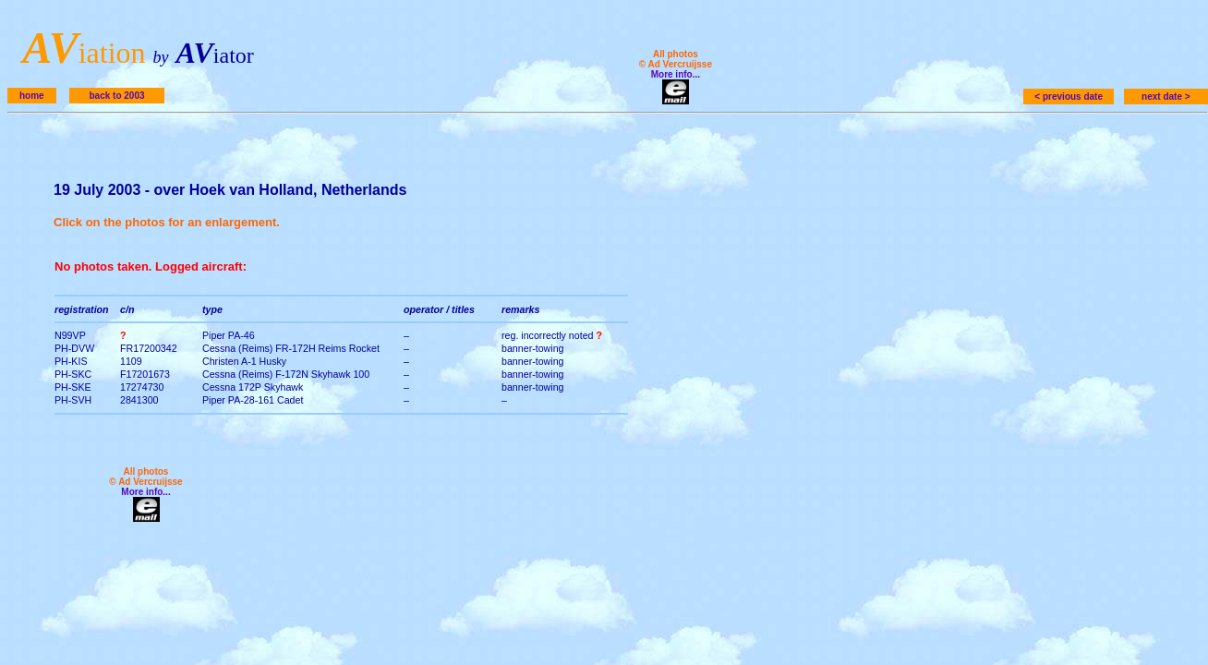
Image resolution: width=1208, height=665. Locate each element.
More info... (675, 74)
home (31, 96)
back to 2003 (116, 96)
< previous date (1068, 96)
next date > (1166, 96)
